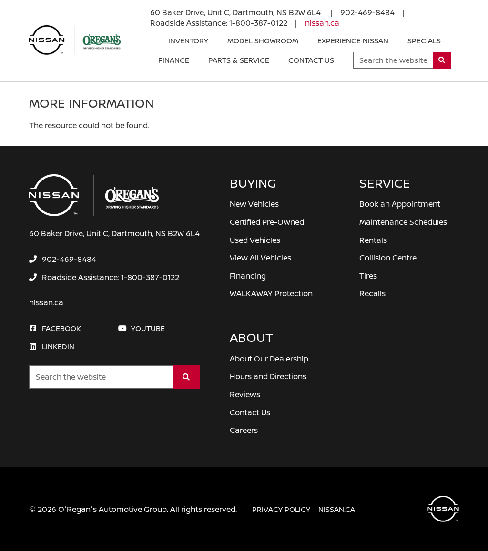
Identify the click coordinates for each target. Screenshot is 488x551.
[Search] (442, 60)
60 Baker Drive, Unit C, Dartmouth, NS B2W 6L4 (236, 12)
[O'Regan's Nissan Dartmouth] (75, 40)
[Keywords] (393, 60)
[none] (367, 12)
